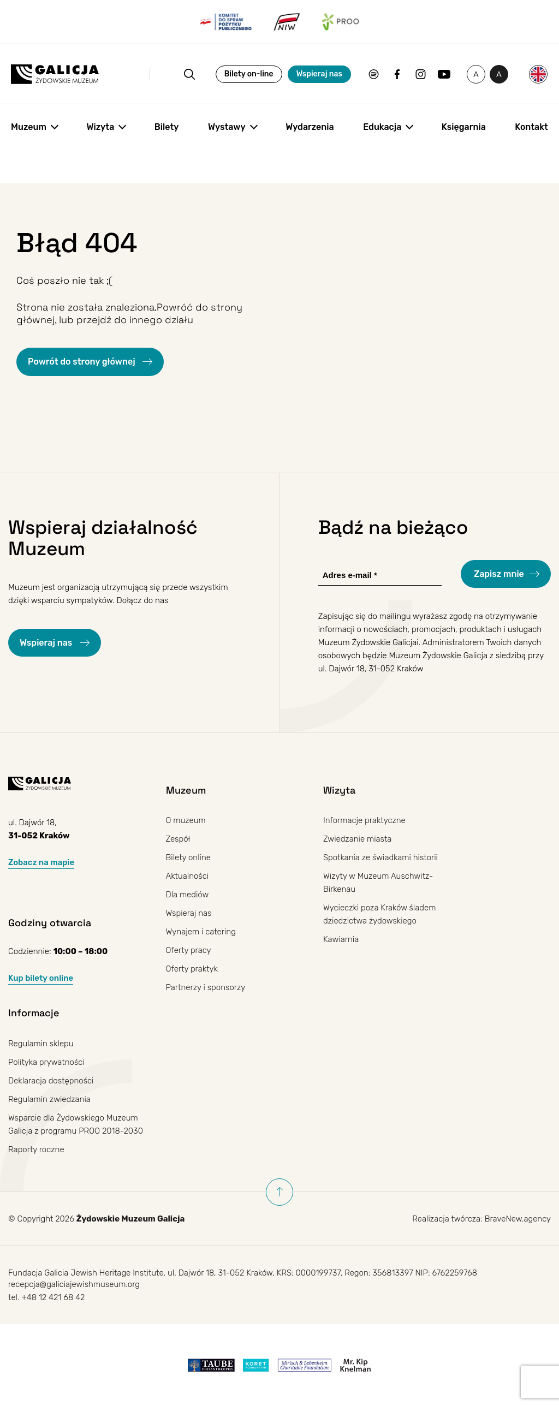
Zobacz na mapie (41, 862)
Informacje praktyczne (364, 820)
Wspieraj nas (319, 74)
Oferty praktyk (192, 969)
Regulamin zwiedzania (49, 1099)
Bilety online (188, 857)
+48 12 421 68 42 (53, 1297)
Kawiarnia (341, 939)
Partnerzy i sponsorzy (206, 987)
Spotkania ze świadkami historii (380, 857)
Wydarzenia (310, 127)
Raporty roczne (36, 1149)
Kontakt (531, 127)
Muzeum (28, 127)
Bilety (166, 127)
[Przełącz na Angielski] (538, 74)
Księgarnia (464, 127)
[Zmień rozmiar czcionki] (476, 74)
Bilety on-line (248, 74)
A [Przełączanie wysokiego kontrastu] (502, 76)
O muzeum (186, 820)
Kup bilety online (40, 978)
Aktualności (187, 876)
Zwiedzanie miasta (357, 839)
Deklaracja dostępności (50, 1081)
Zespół (178, 839)
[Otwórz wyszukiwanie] (189, 74)
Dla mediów (187, 894)
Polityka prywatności (46, 1062)
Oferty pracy (188, 950)
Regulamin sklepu (41, 1043)
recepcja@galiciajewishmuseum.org (74, 1284)
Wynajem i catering (201, 932)
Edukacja (382, 127)
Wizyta (100, 127)
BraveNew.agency (518, 1219)
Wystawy (227, 127)
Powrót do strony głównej (82, 361)
